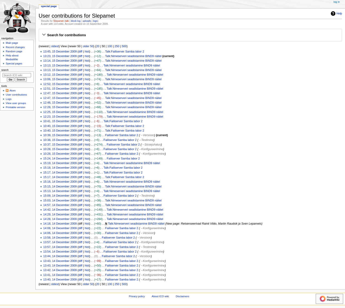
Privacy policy (137, 296)
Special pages (14, 63)
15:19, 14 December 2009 (60, 163)
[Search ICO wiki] (17, 75)
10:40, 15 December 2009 (60, 126)
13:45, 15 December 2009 (60, 51)
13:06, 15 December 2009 (60, 79)
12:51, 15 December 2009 (60, 88)
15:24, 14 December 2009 (60, 158)
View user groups (16, 103)
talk (67, 20)
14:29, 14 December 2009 (60, 214)
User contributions (16, 94)
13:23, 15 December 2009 (60, 56)
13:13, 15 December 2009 (60, 65)
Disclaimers (182, 296)
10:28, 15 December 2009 (60, 149)
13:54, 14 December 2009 (60, 251)
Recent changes (15, 47)
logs (95, 20)
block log (75, 20)
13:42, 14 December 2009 (60, 270)
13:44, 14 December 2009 (60, 256)
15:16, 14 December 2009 (60, 181)
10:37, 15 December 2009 (60, 144)
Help (336, 13)
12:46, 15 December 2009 (60, 102)
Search (5, 70)
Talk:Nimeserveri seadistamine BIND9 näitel (133, 56)
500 (124, 46)
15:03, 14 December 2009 (60, 200)
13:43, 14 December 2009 (60, 261)
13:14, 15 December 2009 (60, 60)
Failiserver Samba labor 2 (121, 135)
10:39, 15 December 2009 (60, 135)
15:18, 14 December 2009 (60, 167)
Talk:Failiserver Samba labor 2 (124, 51)
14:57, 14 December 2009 (60, 205)
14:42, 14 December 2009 (60, 209)
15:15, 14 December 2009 (60, 186)
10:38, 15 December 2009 (60, 140)
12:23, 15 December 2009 (60, 116)
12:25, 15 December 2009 (60, 112)
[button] (190, 35)
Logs (8, 99)
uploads (87, 20)
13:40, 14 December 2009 (60, 279)
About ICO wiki (160, 296)
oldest (55, 46)
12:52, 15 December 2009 (60, 84)
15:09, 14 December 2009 (60, 195)
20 (97, 46)
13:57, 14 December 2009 (60, 242)
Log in (337, 1)
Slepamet (58, 20)
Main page (12, 42)
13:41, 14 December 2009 (60, 275)
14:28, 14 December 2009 (60, 219)
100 (109, 46)
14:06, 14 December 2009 (60, 233)
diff (80, 51)
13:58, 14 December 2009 (60, 237)
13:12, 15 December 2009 (60, 74)
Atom (12, 90)
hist (87, 51)
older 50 (88, 46)
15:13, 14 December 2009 (60, 191)
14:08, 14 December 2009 (60, 228)
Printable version (15, 107)
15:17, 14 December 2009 (60, 172)
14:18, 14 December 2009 (60, 223)
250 (117, 46)
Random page (14, 51)
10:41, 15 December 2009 (60, 121)
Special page (49, 6)
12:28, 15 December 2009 (60, 107)
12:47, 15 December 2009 (60, 93)
